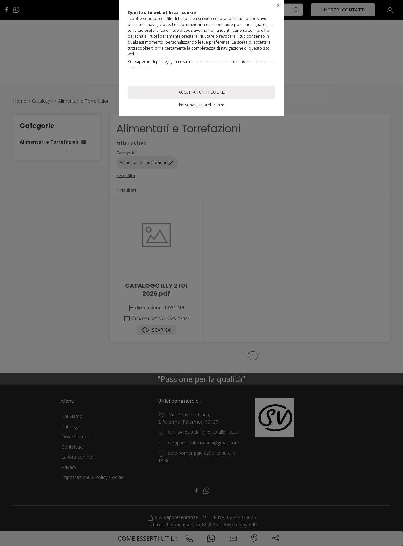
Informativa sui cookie (211, 61)
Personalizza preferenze (201, 105)
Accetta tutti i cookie (202, 92)
